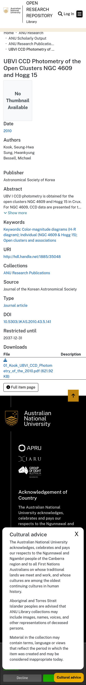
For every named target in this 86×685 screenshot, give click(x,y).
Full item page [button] (20, 387)
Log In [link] (69, 14)
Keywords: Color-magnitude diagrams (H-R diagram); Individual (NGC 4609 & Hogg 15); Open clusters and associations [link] (40, 235)
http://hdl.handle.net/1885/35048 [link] (32, 257)
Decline (22, 678)
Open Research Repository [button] (39, 9)
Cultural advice (69, 677)
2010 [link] (7, 131)
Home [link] (9, 33)
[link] (26, 273)
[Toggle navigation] (79, 14)
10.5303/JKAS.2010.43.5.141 (27, 322)
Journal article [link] (15, 305)
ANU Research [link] (31, 33)
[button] (60, 14)
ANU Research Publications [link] (31, 44)
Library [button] (31, 22)
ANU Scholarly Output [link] (27, 38)
